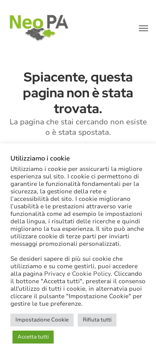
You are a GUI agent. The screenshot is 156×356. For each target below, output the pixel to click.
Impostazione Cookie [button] (42, 320)
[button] (143, 28)
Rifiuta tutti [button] (97, 320)
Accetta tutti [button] (33, 337)
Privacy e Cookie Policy (77, 273)
